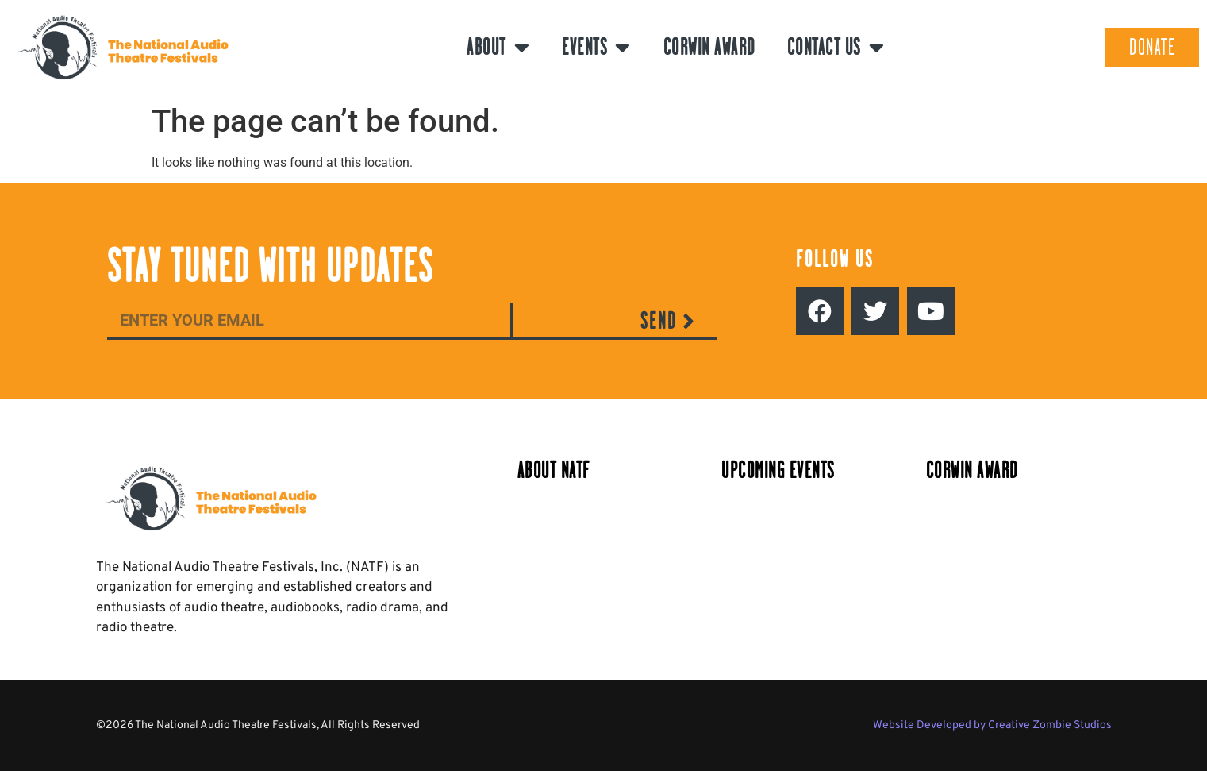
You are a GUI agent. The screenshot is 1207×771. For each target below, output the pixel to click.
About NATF (553, 470)
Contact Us (836, 47)
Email (123, 293)
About (498, 47)
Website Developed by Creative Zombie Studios (992, 725)
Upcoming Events (778, 470)
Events (597, 47)
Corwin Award (709, 47)
